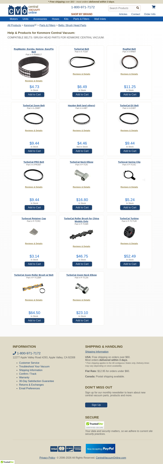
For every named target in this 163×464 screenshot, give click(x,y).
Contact (135, 14)
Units (25, 19)
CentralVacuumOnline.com (111, 457)
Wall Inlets (100, 19)
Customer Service (29, 362)
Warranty (24, 377)
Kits (66, 19)
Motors (14, 19)
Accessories (40, 19)
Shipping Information (31, 370)
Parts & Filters (81, 19)
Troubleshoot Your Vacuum (34, 366)
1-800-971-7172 (27, 353)
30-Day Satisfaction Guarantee (36, 381)
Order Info (150, 14)
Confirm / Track (27, 373)
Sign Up (96, 405)
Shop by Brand (81, 14)
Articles (123, 14)
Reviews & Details (34, 81)
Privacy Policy (47, 457)
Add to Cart (34, 94)
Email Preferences (29, 388)
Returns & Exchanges (31, 384)
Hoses (55, 19)
